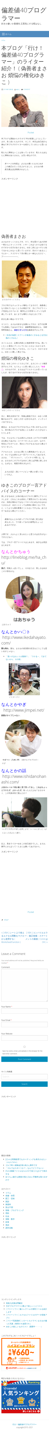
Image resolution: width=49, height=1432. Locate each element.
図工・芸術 (10, 1198)
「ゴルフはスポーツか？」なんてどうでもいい (24, 1168)
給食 (7, 1222)
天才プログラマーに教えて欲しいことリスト (24, 1306)
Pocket (31, 132)
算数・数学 (10, 1219)
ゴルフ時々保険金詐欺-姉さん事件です (21, 1165)
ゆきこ (18, 89)
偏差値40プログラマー (23, 14)
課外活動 (9, 1228)
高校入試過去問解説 (14, 1303)
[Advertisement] (24, 205)
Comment (5, 967)
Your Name (6, 1006)
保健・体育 (10, 1195)
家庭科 (8, 1204)
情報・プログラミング (14, 1210)
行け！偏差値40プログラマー (25, 1424)
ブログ (6, 920)
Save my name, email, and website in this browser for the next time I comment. (22, 1052)
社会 (7, 1216)
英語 (7, 1225)
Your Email (6, 1020)
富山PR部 (9, 1207)
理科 (7, 1213)
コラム (3, 40)
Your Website (6, 1033)
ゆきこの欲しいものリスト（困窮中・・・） (24, 1326)
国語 (7, 1201)
